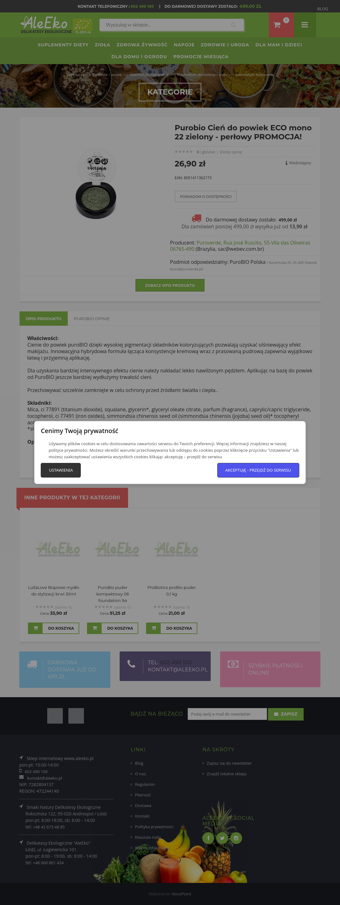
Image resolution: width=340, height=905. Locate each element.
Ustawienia (61, 470)
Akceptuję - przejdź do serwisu (258, 470)
